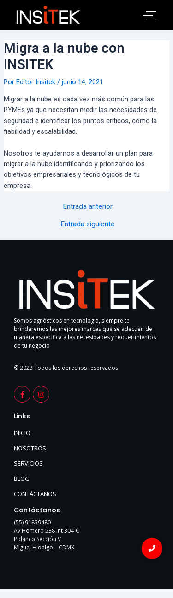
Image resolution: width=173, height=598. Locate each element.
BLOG (22, 478)
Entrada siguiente (87, 224)
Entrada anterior (88, 207)
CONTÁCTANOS (35, 494)
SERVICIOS (28, 463)
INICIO (22, 433)
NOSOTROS (30, 448)
